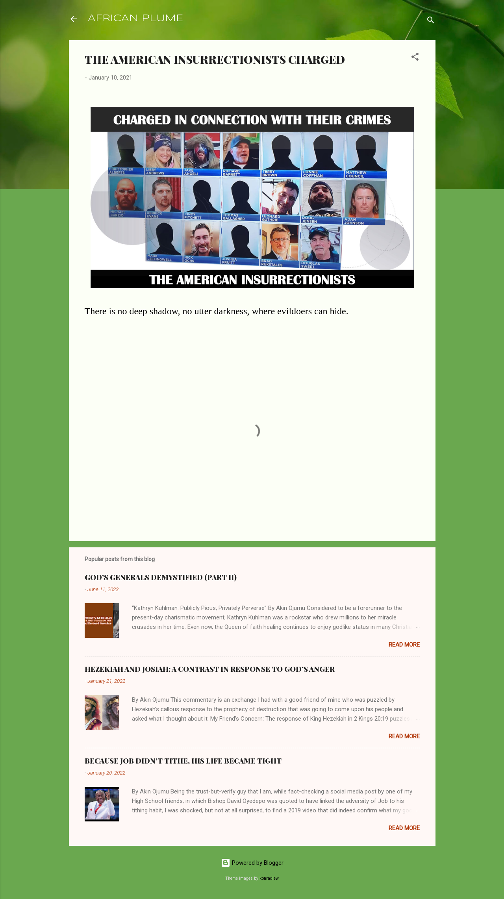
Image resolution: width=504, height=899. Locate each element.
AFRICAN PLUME (135, 18)
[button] (415, 58)
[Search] (430, 21)
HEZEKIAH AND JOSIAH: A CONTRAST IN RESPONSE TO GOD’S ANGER (210, 669)
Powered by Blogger (252, 862)
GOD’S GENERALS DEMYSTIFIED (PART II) (161, 577)
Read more (404, 644)
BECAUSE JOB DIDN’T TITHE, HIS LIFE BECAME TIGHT (183, 761)
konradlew (269, 878)
